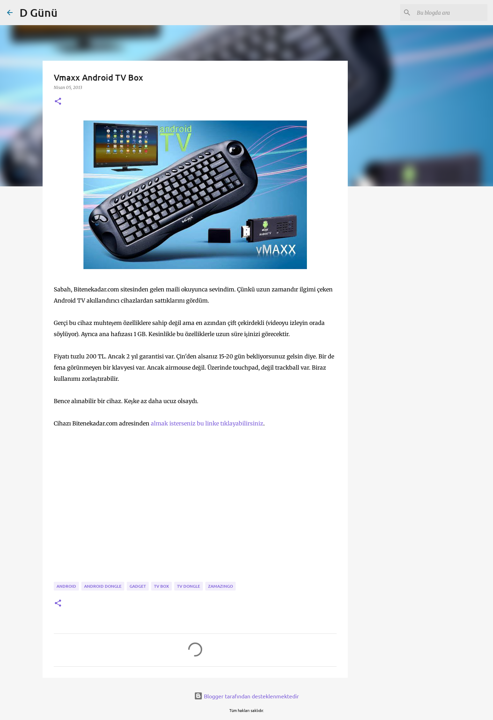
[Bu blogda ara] (450, 12)
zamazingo (220, 586)
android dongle (103, 586)
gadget (138, 586)
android (66, 586)
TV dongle (188, 586)
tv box (161, 586)
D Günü (39, 12)
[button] (58, 101)
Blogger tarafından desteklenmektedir (246, 695)
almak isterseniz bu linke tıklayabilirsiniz (207, 423)
